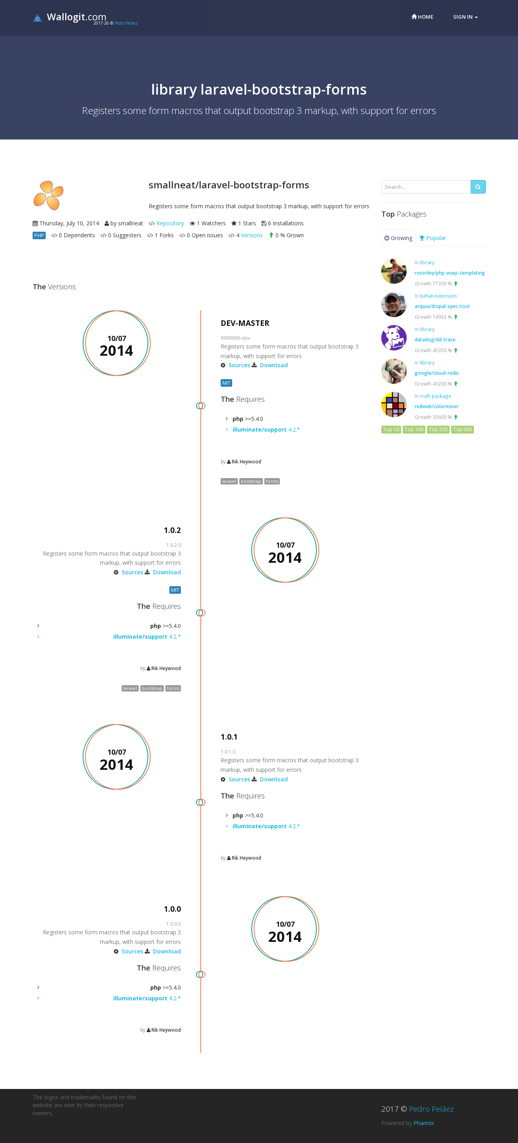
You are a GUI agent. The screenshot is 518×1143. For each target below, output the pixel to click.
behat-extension (438, 296)
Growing (398, 238)
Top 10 (391, 429)
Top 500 (462, 429)
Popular (432, 238)
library (427, 262)
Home (422, 16)
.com (70, 16)
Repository (170, 223)
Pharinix (423, 1123)
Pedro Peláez (126, 23)
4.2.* (266, 429)
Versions (252, 235)
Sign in (465, 16)
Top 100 (414, 429)
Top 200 (438, 429)
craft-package (435, 396)
